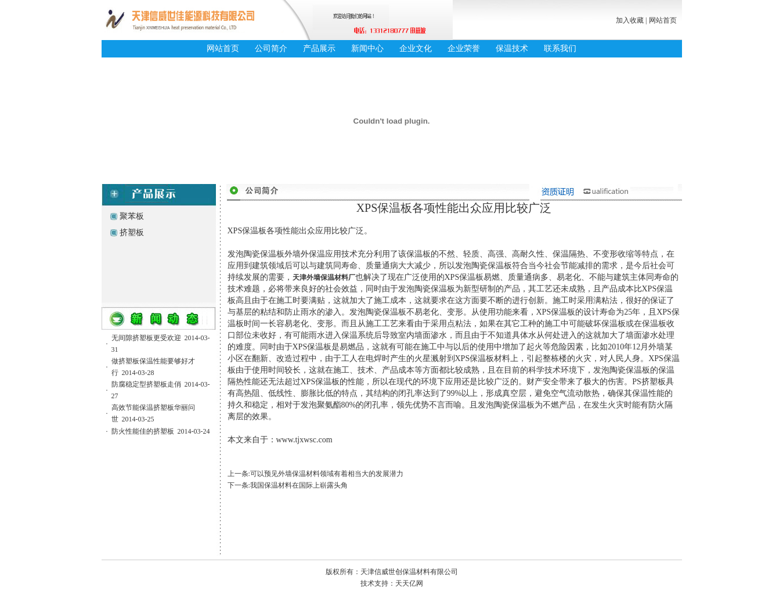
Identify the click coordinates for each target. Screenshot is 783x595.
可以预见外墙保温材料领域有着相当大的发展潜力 (326, 474)
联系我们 (560, 48)
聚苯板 (132, 216)
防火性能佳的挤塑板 (142, 431)
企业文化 (415, 48)
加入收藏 (630, 20)
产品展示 (319, 48)
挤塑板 (132, 232)
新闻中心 (367, 48)
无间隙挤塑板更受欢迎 (146, 338)
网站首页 (663, 20)
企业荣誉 (464, 48)
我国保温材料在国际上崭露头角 (299, 485)
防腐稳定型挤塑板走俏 (146, 384)
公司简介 (271, 48)
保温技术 (512, 48)
